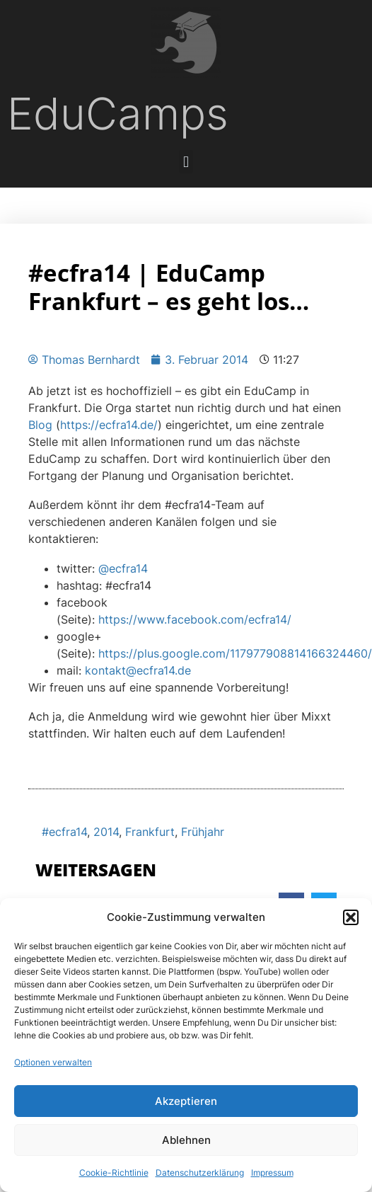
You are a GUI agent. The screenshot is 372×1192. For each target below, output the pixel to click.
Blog (40, 425)
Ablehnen (186, 1140)
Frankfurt (150, 832)
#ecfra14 (64, 832)
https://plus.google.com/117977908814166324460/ (235, 653)
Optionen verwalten (53, 1062)
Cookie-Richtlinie (114, 1172)
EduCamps (117, 113)
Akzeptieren (186, 1101)
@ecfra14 (123, 568)
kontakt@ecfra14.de (138, 670)
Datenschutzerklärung (200, 1172)
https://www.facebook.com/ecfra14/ (194, 619)
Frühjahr (202, 832)
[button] (351, 917)
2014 (106, 832)
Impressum (272, 1172)
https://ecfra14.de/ (109, 425)
